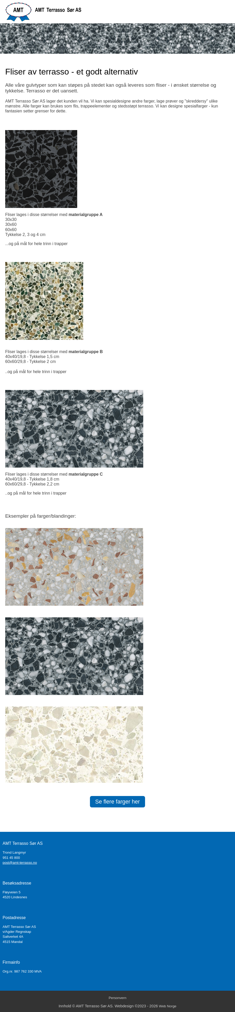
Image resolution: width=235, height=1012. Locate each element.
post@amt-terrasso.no (20, 863)
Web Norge (167, 1006)
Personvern (117, 998)
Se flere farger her (117, 802)
